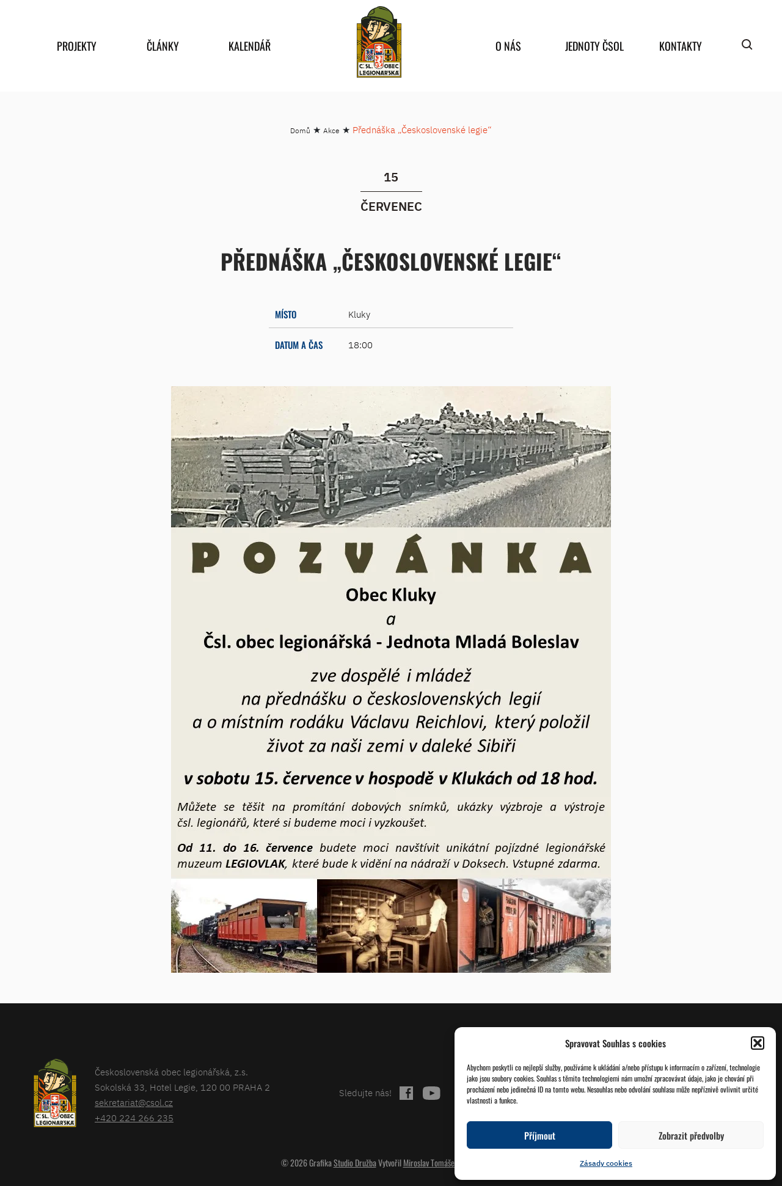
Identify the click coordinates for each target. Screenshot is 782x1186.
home (378, 42)
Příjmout (539, 1135)
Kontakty (680, 46)
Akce (331, 130)
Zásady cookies (606, 1163)
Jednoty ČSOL (594, 46)
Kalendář (249, 46)
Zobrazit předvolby (691, 1135)
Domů (300, 130)
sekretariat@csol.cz (134, 1102)
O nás (508, 46)
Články (163, 46)
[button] (757, 1043)
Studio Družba (355, 1162)
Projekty (77, 46)
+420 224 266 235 (134, 1118)
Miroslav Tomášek (430, 1162)
